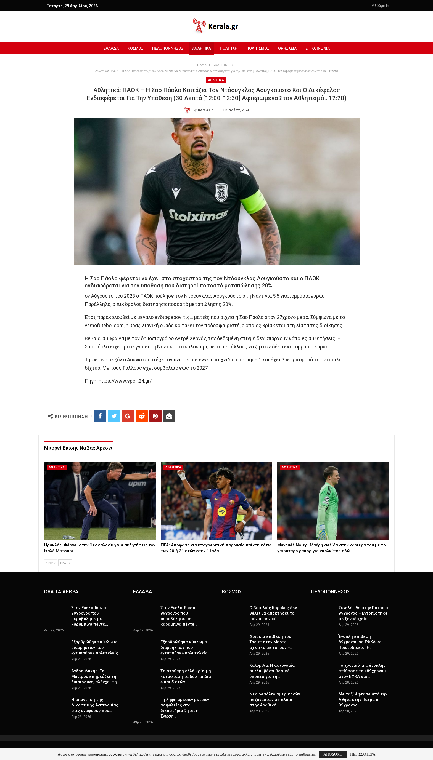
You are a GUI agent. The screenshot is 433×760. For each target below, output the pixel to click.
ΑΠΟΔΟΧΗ (332, 754)
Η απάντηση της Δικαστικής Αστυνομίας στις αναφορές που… (94, 705)
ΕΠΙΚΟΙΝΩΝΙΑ (320, 48)
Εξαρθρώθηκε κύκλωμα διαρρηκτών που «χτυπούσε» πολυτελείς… (96, 647)
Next (65, 562)
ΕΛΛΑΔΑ (108, 48)
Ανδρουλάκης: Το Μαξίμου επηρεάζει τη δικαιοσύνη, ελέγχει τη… (95, 676)
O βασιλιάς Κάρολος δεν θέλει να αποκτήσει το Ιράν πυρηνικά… (273, 613)
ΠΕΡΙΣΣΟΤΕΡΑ (362, 754)
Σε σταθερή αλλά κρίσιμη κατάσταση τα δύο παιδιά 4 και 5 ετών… (185, 676)
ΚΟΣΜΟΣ (133, 48)
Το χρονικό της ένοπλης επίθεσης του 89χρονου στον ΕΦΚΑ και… (362, 671)
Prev (51, 562)
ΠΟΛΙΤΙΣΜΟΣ (258, 48)
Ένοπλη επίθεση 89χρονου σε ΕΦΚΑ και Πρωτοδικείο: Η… (361, 642)
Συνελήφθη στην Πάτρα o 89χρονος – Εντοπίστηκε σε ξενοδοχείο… (363, 613)
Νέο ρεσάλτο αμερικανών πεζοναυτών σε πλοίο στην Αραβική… (274, 700)
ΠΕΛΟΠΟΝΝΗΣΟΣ (166, 48)
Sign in (380, 5)
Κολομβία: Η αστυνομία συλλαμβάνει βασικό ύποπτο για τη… (272, 671)
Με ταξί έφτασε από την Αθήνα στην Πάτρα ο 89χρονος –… (363, 700)
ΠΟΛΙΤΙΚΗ (229, 48)
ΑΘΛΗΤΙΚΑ (201, 48)
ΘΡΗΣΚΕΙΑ (289, 48)
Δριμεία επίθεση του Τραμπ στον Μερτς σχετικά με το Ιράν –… (271, 642)
